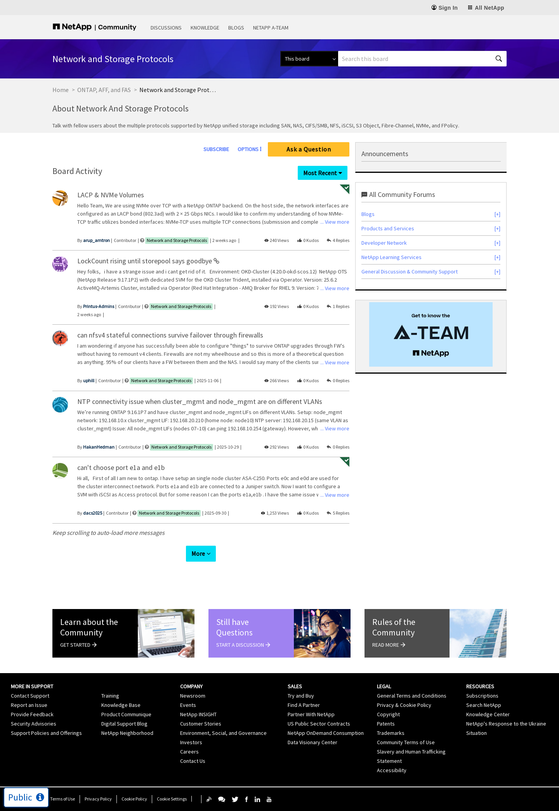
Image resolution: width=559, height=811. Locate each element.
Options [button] (248, 149)
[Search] (422, 58)
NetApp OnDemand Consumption (326, 732)
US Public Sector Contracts (319, 723)
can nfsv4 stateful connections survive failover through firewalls (170, 335)
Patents (386, 723)
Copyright (388, 714)
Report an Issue (29, 704)
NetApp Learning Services (391, 257)
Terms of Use (62, 799)
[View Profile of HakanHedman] (99, 447)
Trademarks (390, 732)
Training (110, 695)
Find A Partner (304, 704)
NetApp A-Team (270, 27)
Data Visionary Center (312, 742)
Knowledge (205, 27)
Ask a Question (308, 149)
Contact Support (30, 695)
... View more (334, 221)
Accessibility (391, 770)
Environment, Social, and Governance (223, 732)
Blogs (236, 27)
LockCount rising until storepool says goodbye (145, 260)
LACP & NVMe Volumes (110, 194)
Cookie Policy (134, 799)
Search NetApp (483, 704)
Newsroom (192, 695)
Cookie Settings (172, 799)
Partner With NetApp (311, 714)
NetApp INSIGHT (198, 714)
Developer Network (384, 242)
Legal (384, 686)
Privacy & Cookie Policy (404, 704)
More (198, 553)
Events (188, 704)
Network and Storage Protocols (177, 240)
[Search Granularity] (309, 58)
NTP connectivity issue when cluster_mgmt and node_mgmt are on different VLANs (199, 401)
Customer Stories (200, 723)
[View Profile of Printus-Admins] (98, 306)
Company (191, 686)
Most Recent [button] (320, 173)
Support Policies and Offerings (46, 732)
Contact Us (192, 760)
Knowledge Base (121, 704)
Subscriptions (482, 695)
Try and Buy (301, 695)
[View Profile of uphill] (88, 380)
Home (60, 90)
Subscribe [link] (216, 149)
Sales (295, 686)
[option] (431, 334)
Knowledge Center (488, 714)
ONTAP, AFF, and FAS (104, 90)
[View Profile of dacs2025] (92, 513)
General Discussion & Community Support (409, 271)
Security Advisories (33, 723)
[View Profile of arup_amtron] (96, 240)
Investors (191, 742)
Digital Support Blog (124, 723)
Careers (189, 751)
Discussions (166, 27)
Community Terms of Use (406, 742)
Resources (480, 686)
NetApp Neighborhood (127, 732)
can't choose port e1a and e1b (121, 467)
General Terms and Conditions (411, 695)
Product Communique (126, 714)
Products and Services (387, 228)
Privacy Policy (98, 799)
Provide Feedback (32, 714)
